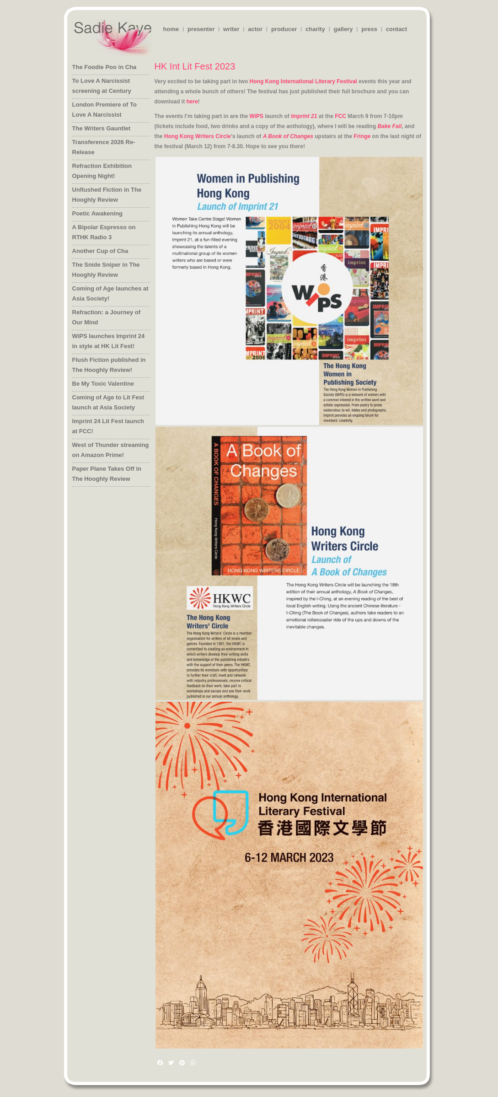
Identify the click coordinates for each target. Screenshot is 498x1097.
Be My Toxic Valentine (103, 383)
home (171, 29)
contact (396, 29)
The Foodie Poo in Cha (104, 67)
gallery (343, 29)
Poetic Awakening (97, 213)
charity (315, 29)
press (369, 29)
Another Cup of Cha (100, 250)
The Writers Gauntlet (101, 128)
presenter (200, 29)
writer (231, 29)
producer (284, 29)
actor (255, 29)
